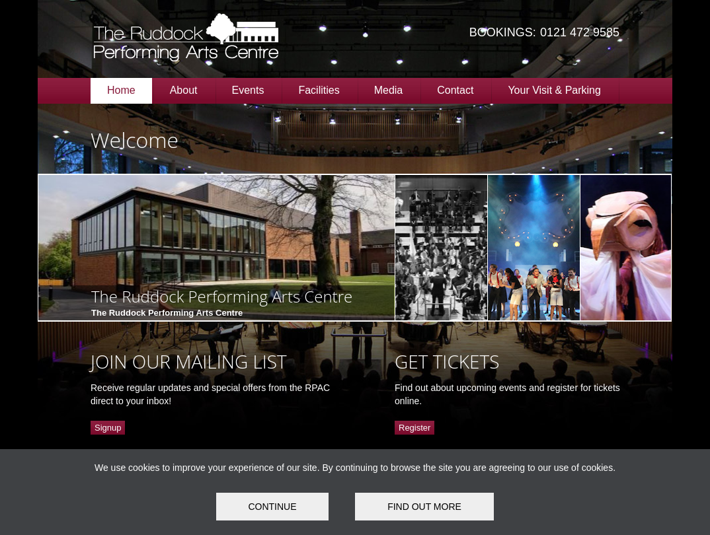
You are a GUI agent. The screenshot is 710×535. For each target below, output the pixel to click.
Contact (455, 90)
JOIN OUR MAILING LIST (189, 361)
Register (414, 428)
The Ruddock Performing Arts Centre (221, 296)
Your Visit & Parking (554, 90)
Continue (272, 506)
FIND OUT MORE (424, 506)
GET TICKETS (447, 361)
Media (388, 90)
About (184, 90)
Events (248, 90)
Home (121, 90)
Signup (108, 428)
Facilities (318, 90)
